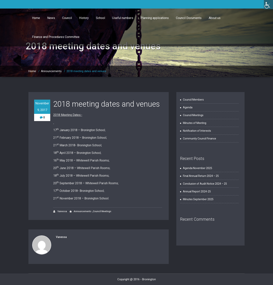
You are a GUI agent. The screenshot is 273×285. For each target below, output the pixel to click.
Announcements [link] (51, 71)
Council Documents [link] (189, 18)
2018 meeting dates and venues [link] (86, 71)
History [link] (84, 18)
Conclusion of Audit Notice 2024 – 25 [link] (205, 183)
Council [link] (67, 18)
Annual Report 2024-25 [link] (197, 191)
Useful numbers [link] (122, 18)
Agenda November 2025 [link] (197, 168)
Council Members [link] (193, 99)
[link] (268, 4)
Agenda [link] (187, 107)
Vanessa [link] (60, 211)
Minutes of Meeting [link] (194, 122)
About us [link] (214, 18)
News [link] (51, 18)
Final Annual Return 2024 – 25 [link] (201, 175)
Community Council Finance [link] (199, 138)
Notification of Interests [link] (197, 130)
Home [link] (36, 18)
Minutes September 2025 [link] (198, 199)
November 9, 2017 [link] (42, 107)
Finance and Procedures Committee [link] (55, 37)
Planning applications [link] (154, 18)
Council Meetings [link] (102, 211)
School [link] (100, 18)
